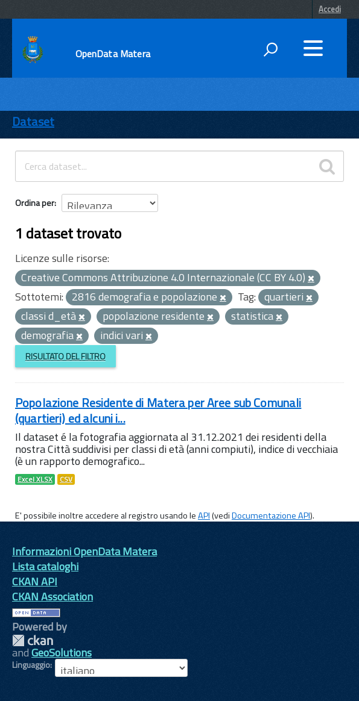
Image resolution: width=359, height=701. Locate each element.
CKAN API (34, 581)
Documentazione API (271, 515)
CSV (66, 479)
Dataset (33, 121)
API (204, 515)
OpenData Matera (112, 53)
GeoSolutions (61, 652)
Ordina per (34, 202)
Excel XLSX (34, 479)
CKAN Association (52, 596)
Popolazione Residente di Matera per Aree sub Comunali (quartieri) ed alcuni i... (158, 410)
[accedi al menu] (313, 48)
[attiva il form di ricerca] (270, 49)
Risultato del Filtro (65, 356)
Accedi (330, 9)
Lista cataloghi (45, 566)
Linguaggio (31, 665)
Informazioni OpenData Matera (84, 551)
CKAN (32, 640)
